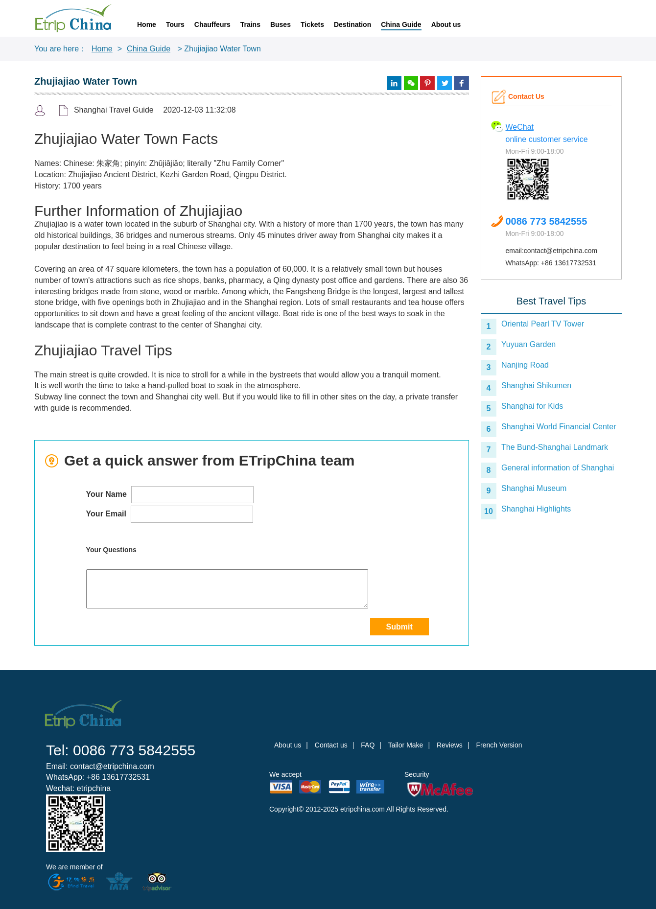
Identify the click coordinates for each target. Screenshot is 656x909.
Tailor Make (405, 745)
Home (146, 24)
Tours (175, 24)
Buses (280, 24)
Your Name (170, 494)
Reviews (450, 745)
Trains (250, 24)
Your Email (170, 514)
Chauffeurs (212, 24)
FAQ (368, 745)
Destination (352, 24)
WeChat (520, 127)
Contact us (331, 745)
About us (446, 24)
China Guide (401, 24)
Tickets (312, 24)
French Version (499, 745)
